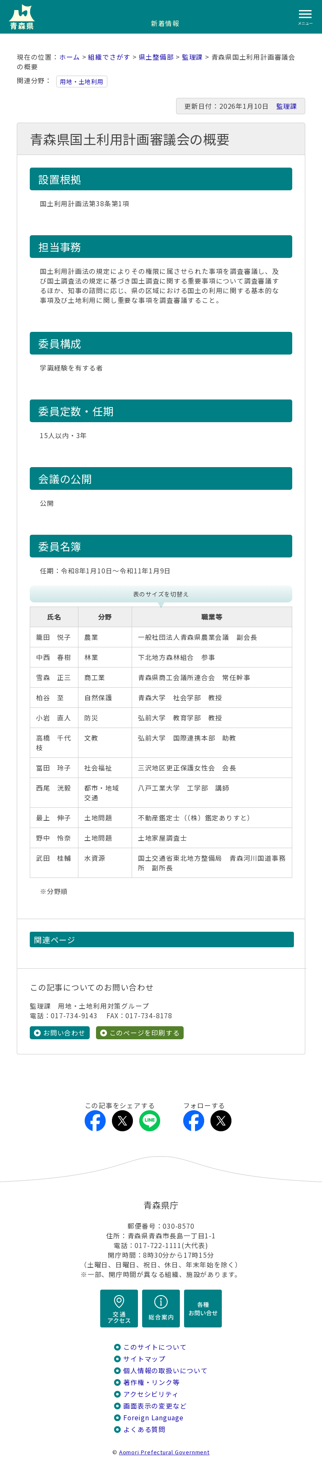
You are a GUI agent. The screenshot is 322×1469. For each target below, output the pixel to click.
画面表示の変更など (155, 1406)
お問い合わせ (64, 1033)
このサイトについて (155, 1347)
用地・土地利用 (82, 81)
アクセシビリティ (151, 1394)
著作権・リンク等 (151, 1382)
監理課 (192, 57)
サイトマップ (144, 1359)
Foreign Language (153, 1417)
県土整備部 (156, 57)
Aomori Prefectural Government (164, 1452)
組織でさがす (109, 57)
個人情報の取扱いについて (165, 1370)
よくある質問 (144, 1429)
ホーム (69, 57)
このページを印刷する (144, 1033)
